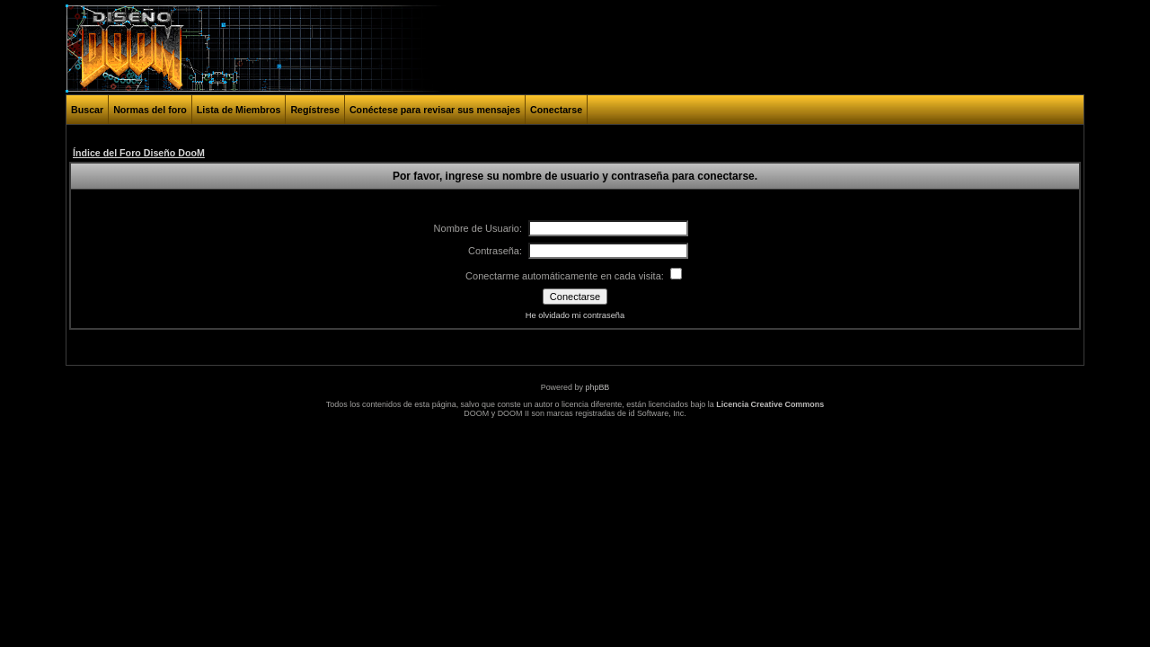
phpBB (597, 387)
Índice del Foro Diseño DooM (139, 152)
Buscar (87, 109)
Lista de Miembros (239, 109)
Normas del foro (150, 109)
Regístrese (315, 109)
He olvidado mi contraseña (575, 315)
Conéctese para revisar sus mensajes (434, 109)
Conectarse (556, 109)
